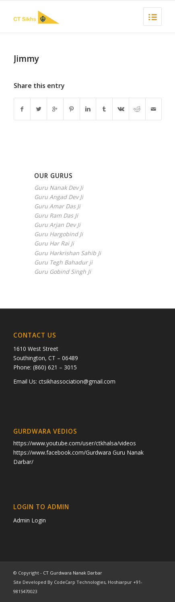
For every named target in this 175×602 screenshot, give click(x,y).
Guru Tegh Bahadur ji (63, 262)
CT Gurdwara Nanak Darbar (72, 573)
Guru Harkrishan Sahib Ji (67, 253)
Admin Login (29, 520)
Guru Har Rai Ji (54, 243)
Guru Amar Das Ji (57, 206)
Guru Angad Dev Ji (58, 197)
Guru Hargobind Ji (58, 234)
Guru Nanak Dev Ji (58, 187)
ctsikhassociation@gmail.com (77, 381)
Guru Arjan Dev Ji (57, 225)
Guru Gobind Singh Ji (62, 271)
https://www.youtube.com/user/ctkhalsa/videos (74, 443)
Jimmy (26, 58)
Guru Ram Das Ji (56, 215)
